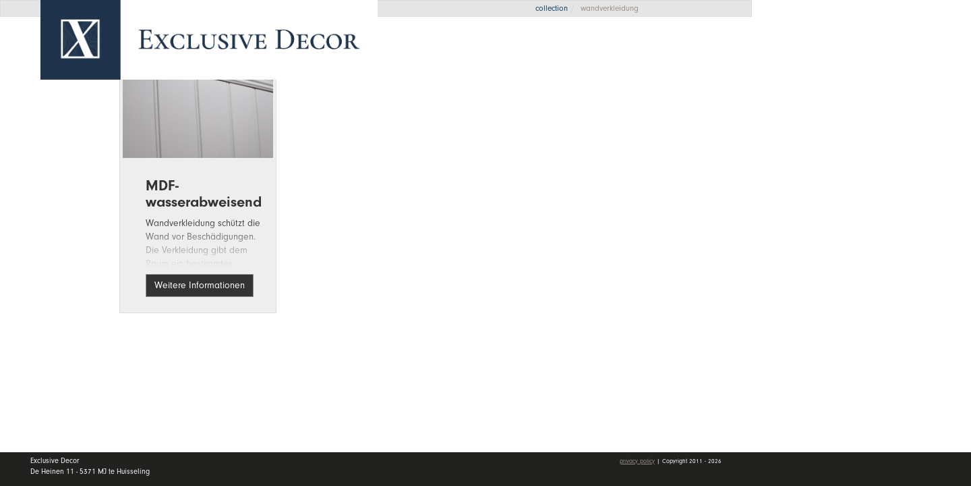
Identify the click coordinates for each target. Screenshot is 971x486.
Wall (869, 165)
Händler (869, 197)
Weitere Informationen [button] (199, 285)
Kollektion (869, 132)
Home (802, 100)
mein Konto (819, 270)
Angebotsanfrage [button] (829, 56)
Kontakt (807, 231)
